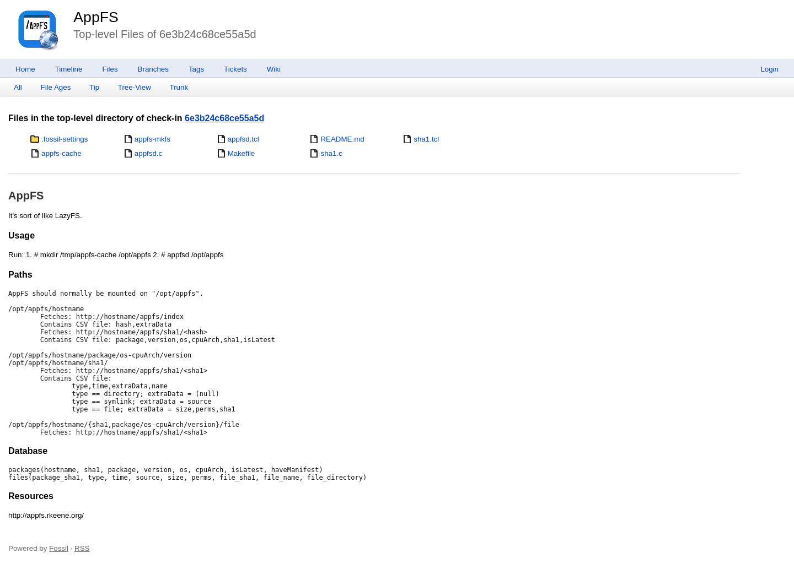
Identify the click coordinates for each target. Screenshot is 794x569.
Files (109, 69)
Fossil (58, 548)
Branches (153, 69)
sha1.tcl (426, 139)
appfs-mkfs (152, 139)
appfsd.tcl (243, 139)
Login (769, 69)
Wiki (274, 69)
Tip (94, 87)
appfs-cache (61, 153)
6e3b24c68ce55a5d (224, 118)
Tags (196, 69)
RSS (81, 548)
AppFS (96, 17)
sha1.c (331, 153)
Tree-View (134, 87)
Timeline (69, 69)
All (18, 87)
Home (25, 69)
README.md (342, 139)
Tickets (235, 69)
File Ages (56, 87)
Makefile (241, 153)
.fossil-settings (64, 139)
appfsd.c (148, 153)
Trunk (178, 87)
